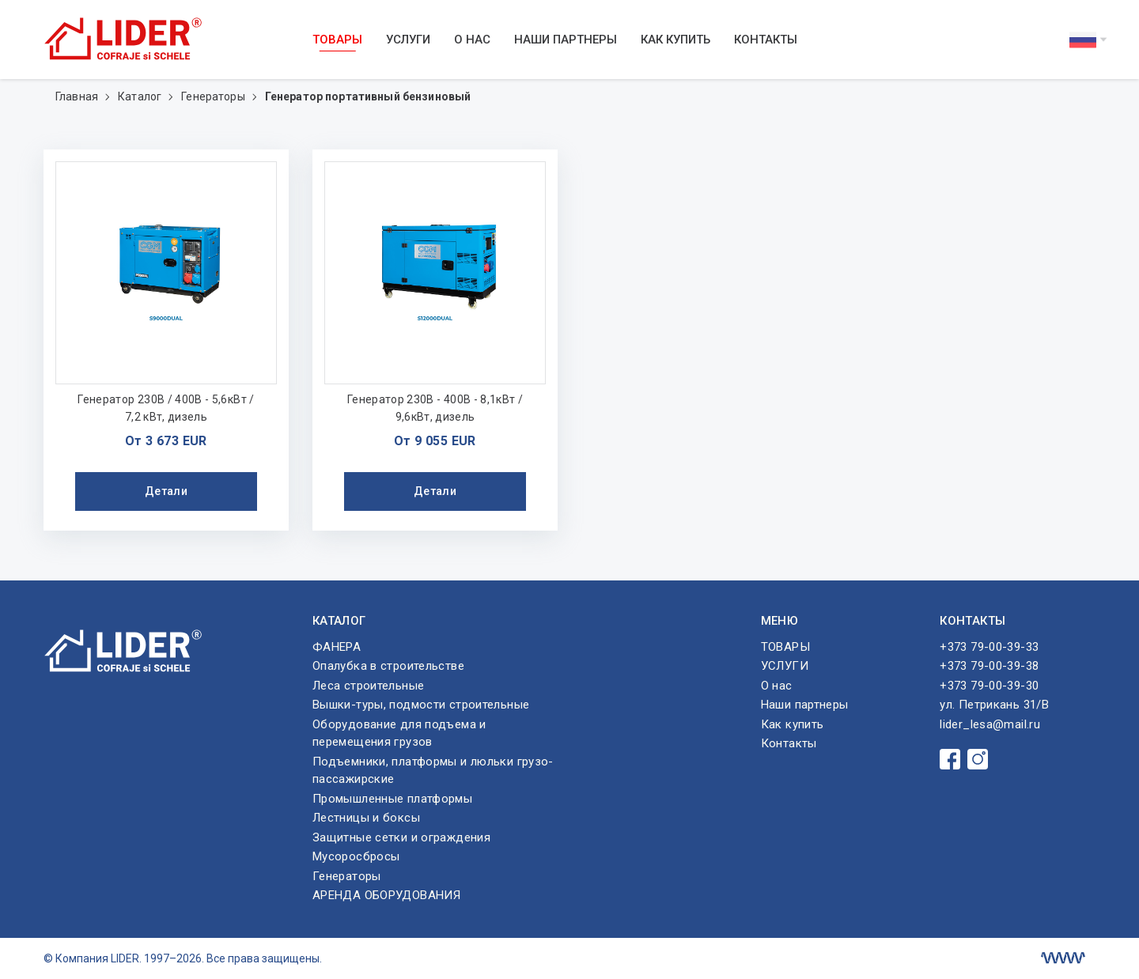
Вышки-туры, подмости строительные (420, 704)
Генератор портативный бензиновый (368, 96)
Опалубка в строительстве (388, 666)
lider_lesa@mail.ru (990, 724)
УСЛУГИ (408, 39)
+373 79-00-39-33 (989, 647)
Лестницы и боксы (366, 818)
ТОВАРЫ (337, 39)
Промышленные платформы (392, 799)
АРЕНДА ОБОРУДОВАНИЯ (386, 895)
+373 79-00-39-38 (989, 666)
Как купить (675, 39)
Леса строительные (368, 685)
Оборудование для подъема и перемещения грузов (399, 733)
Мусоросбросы (356, 856)
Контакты (765, 39)
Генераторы (214, 96)
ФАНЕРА (336, 647)
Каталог (141, 96)
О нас (472, 39)
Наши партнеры (565, 39)
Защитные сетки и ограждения (401, 837)
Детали (166, 491)
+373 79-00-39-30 (989, 685)
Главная (77, 96)
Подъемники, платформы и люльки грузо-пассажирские (433, 770)
